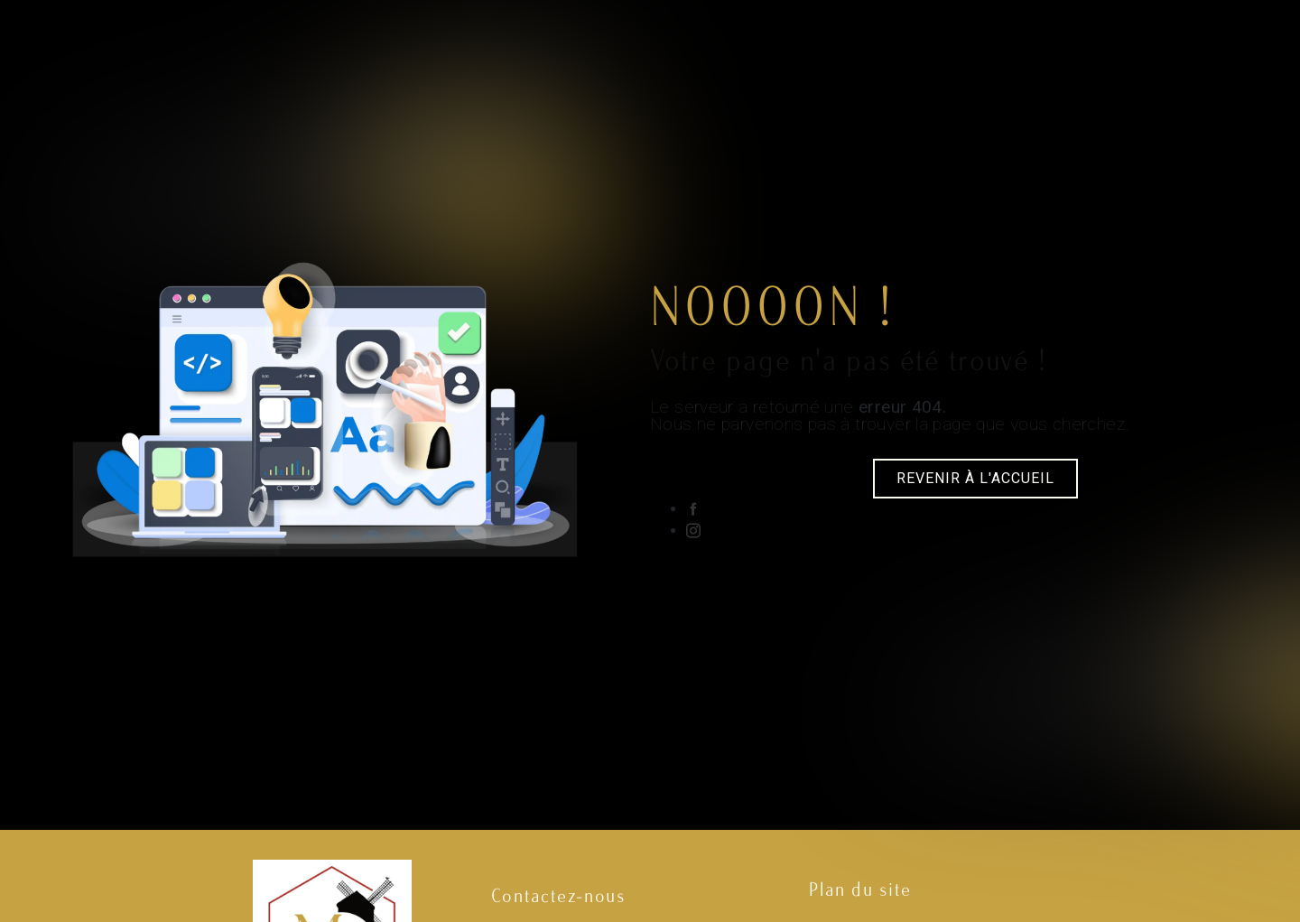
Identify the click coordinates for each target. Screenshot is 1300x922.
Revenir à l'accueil (975, 478)
